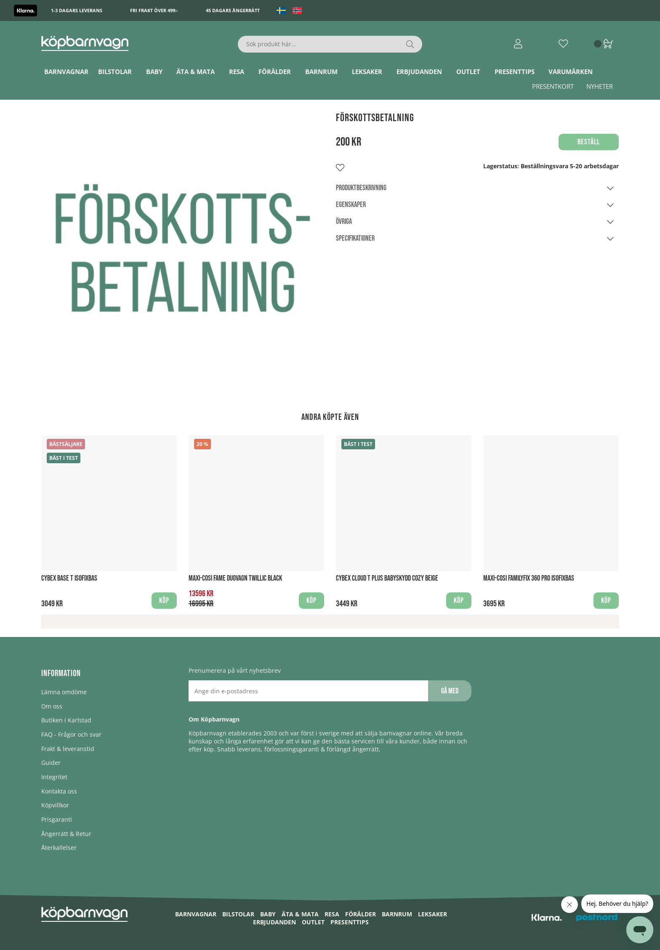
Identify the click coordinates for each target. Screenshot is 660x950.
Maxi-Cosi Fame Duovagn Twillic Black (235, 578)
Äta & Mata (195, 71)
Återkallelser (59, 848)
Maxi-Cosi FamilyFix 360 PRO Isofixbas (528, 578)
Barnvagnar (66, 71)
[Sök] (330, 44)
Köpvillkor (55, 805)
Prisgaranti (56, 819)
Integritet (54, 777)
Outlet (468, 71)
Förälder (274, 71)
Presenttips (515, 71)
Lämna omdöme (64, 692)
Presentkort (553, 86)
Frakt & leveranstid (67, 749)
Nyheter (599, 86)
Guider (51, 763)
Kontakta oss (59, 791)
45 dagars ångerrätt (233, 10)
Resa (236, 71)
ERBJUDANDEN (419, 71)
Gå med (449, 691)
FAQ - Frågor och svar (71, 734)
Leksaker (367, 71)
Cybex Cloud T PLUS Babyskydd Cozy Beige (387, 578)
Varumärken (570, 71)
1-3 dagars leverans (76, 10)
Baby (154, 71)
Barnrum (321, 71)
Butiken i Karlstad (66, 720)
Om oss (51, 706)
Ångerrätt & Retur (66, 834)
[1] (182, 252)
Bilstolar (115, 71)
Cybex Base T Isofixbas (69, 578)
